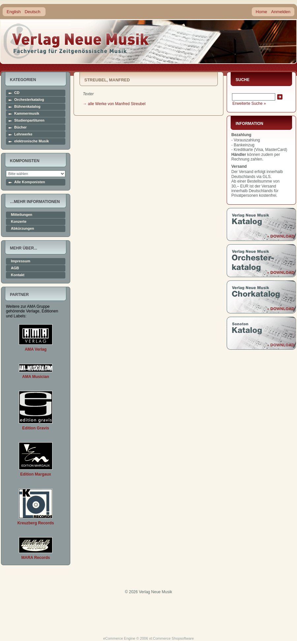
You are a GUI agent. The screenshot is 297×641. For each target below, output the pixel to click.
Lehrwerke (23, 134)
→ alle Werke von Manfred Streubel (114, 104)
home (76, 41)
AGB (15, 268)
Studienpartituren (29, 120)
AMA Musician (35, 376)
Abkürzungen (22, 228)
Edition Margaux (35, 474)
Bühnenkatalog (27, 106)
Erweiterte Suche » (249, 103)
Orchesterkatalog (29, 100)
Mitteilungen (21, 215)
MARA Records (35, 557)
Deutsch (33, 11)
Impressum (20, 261)
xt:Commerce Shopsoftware (171, 638)
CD (16, 93)
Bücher (20, 127)
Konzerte (18, 221)
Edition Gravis (35, 428)
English (14, 11)
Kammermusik (26, 113)
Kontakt (17, 275)
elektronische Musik (31, 141)
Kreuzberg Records (35, 523)
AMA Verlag (36, 349)
